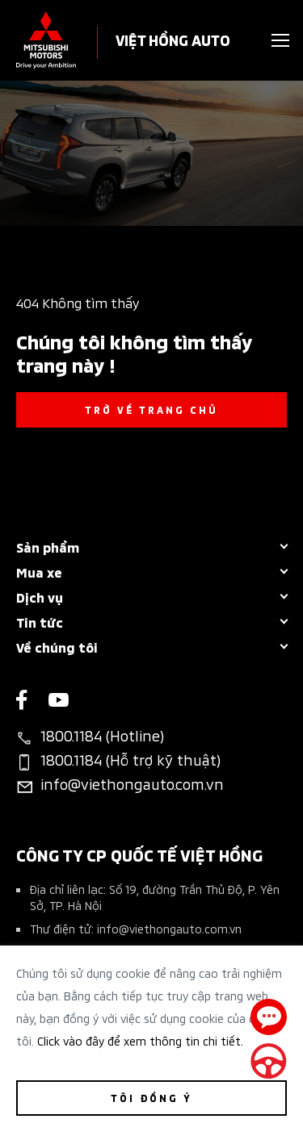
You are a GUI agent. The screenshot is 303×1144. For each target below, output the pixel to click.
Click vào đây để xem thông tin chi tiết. (140, 1040)
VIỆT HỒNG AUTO (173, 39)
